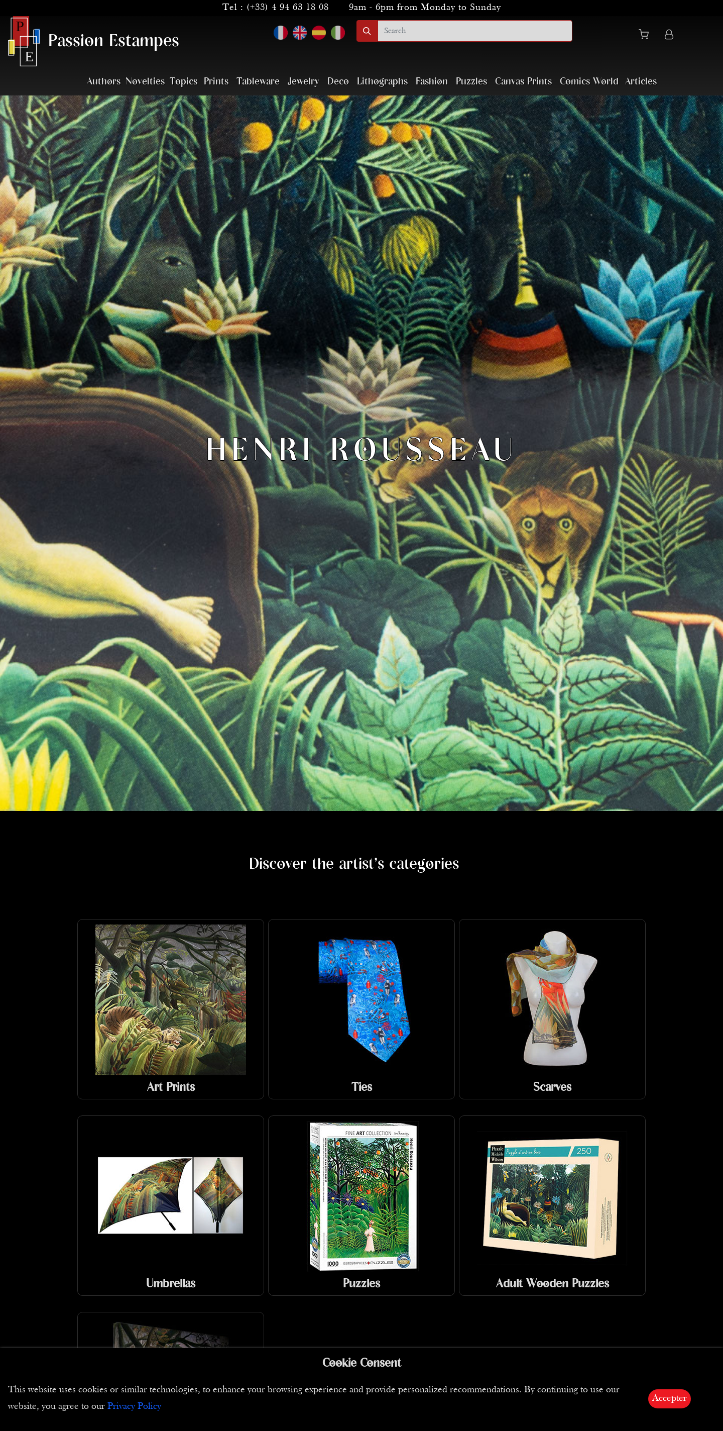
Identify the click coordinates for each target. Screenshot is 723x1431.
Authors (103, 81)
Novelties (145, 81)
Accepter (669, 1398)
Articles (641, 81)
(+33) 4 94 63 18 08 (288, 8)
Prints (216, 81)
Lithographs (382, 81)
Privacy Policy (134, 1406)
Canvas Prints (523, 81)
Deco (338, 81)
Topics (183, 81)
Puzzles (471, 81)
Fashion (432, 81)
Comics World (589, 81)
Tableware (258, 81)
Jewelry (303, 81)
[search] (475, 31)
